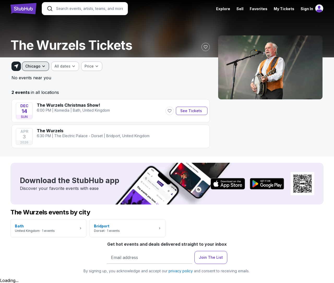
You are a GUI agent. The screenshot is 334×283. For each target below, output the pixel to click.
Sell (239, 9)
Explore (223, 9)
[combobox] (35, 66)
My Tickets (284, 9)
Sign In (307, 9)
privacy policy (181, 271)
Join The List (211, 257)
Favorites (258, 9)
